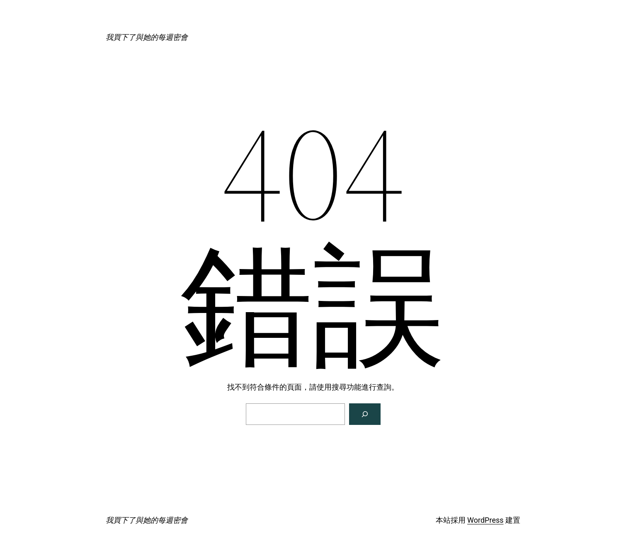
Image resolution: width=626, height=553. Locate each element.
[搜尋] (365, 414)
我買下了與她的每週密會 (147, 37)
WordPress (485, 520)
